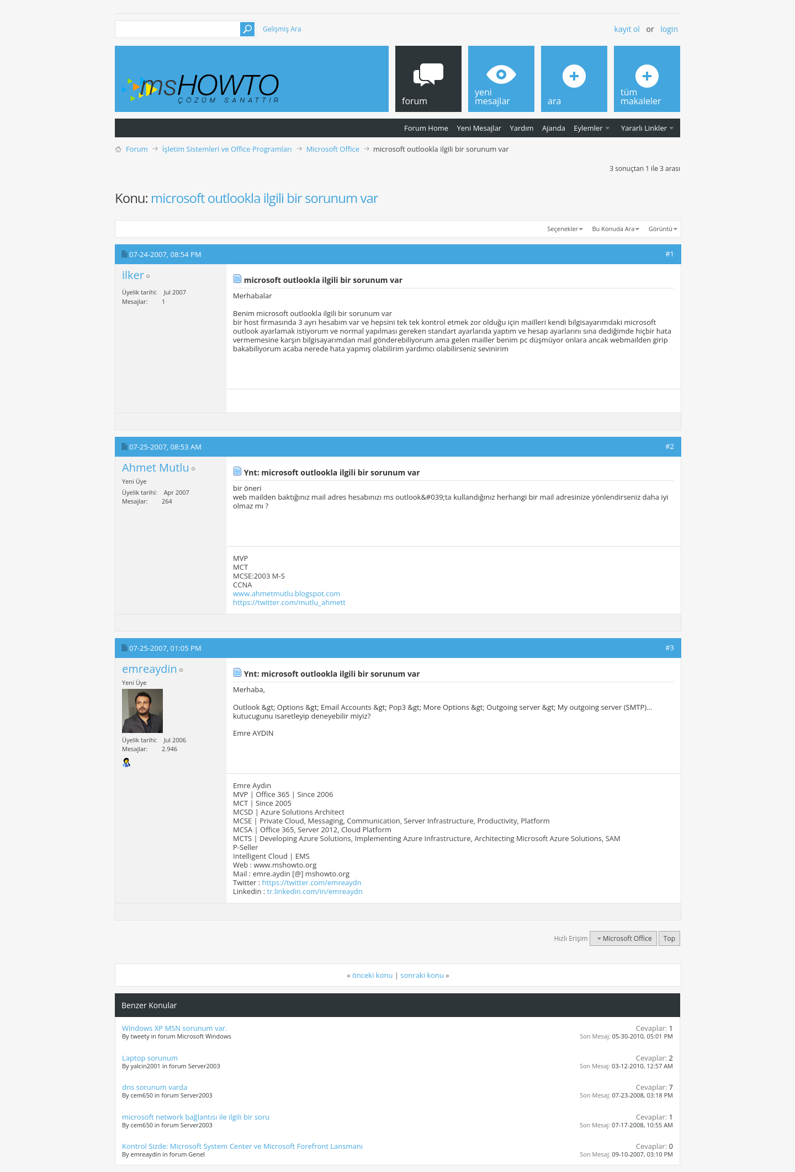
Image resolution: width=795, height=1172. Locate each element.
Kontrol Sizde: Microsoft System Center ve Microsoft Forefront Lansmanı (242, 1146)
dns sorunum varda (154, 1087)
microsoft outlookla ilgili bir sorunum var (264, 198)
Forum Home (426, 128)
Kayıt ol (627, 29)
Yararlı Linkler (644, 128)
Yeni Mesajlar (479, 128)
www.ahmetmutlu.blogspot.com (286, 593)
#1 (669, 254)
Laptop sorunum (150, 1058)
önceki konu (372, 975)
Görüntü (660, 228)
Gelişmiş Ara (282, 29)
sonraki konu (422, 975)
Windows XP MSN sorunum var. (174, 1028)
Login (669, 29)
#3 (669, 647)
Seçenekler (562, 228)
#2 (669, 446)
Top (669, 938)
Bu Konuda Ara (613, 228)
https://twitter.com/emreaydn (312, 882)
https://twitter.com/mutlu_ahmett (289, 602)
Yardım (522, 128)
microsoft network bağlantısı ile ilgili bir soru (195, 1117)
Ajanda (553, 128)
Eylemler (588, 128)
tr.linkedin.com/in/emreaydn (315, 891)
